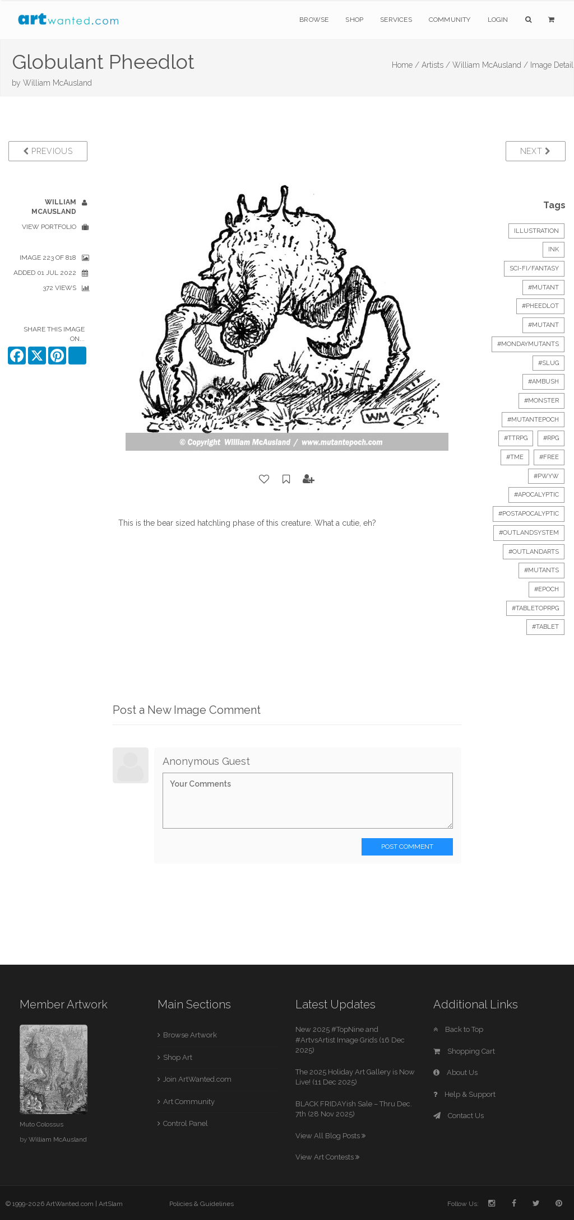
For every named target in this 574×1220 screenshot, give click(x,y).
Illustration (536, 231)
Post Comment (407, 846)
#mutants (541, 570)
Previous (48, 151)
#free (549, 457)
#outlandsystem (529, 532)
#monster (541, 400)
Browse (313, 20)
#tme (515, 457)
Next (535, 151)
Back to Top (458, 1029)
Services (396, 20)
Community (450, 20)
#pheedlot (540, 306)
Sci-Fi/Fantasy (534, 268)
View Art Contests (327, 1157)
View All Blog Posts (330, 1136)
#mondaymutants (528, 344)
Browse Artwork (190, 1035)
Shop (354, 20)
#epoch (546, 589)
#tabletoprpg (535, 608)
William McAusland (57, 82)
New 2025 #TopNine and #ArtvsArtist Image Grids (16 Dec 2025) (350, 1039)
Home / (405, 64)
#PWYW (546, 476)
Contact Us (458, 1115)
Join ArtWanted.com (197, 1079)
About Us (455, 1072)
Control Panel (185, 1123)
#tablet (545, 626)
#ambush (543, 381)
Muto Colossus (41, 1124)
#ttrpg (515, 438)
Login (498, 20)
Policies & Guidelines (201, 1204)
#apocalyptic (536, 494)
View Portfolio (49, 227)
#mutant (543, 287)
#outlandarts (533, 551)
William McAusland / (490, 64)
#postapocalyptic (528, 513)
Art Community (189, 1101)
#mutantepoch (533, 419)
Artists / (436, 64)
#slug (548, 363)
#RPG (551, 438)
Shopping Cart (464, 1051)
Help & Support (464, 1094)
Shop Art (177, 1057)
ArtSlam (111, 1204)
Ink (553, 249)
